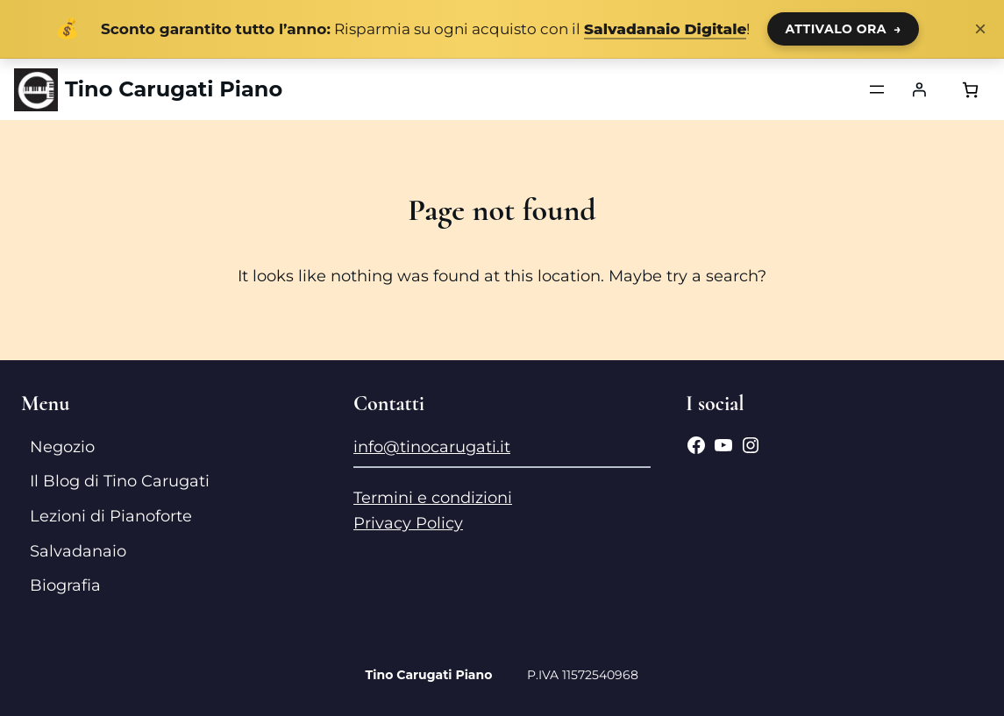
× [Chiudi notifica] (980, 28)
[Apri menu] (876, 89)
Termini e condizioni (432, 497)
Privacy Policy (408, 523)
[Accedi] (919, 89)
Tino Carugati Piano (173, 89)
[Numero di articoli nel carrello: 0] (970, 90)
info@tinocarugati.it (431, 447)
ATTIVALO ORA (843, 29)
